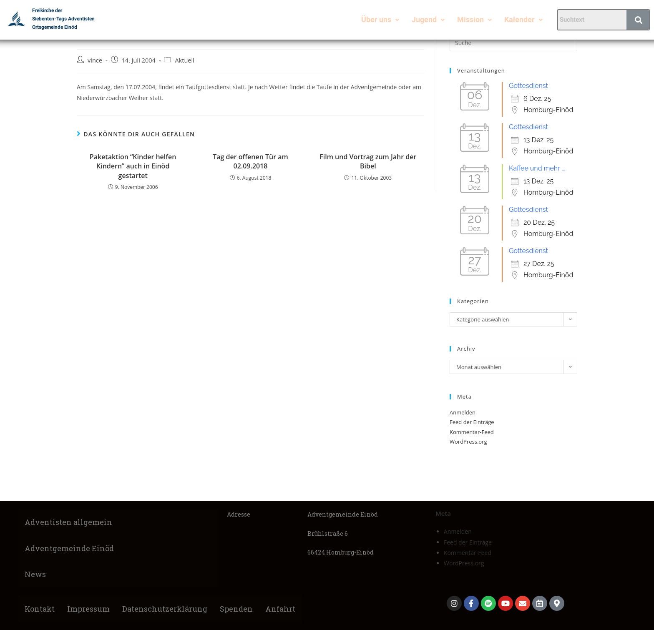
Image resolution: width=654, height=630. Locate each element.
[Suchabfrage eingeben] (513, 43)
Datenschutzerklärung (164, 609)
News (35, 574)
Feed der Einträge (472, 422)
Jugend (428, 19)
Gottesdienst (528, 86)
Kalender (523, 19)
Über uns (380, 19)
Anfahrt (280, 609)
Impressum (88, 609)
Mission (474, 19)
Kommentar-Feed (472, 432)
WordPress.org (468, 441)
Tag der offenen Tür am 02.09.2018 (250, 161)
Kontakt (40, 609)
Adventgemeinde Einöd (69, 548)
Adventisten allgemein (68, 522)
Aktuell (184, 60)
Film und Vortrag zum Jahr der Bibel (367, 161)
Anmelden (462, 412)
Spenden (236, 609)
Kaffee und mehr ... (537, 168)
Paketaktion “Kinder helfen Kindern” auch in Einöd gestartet (133, 166)
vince (95, 60)
